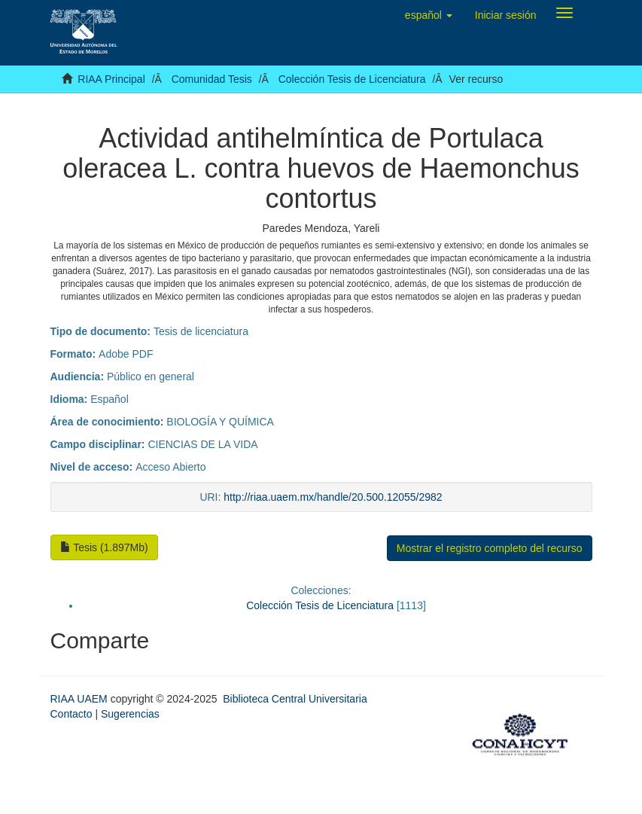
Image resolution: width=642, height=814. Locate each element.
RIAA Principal (111, 79)
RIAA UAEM (80, 699)
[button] (429, 15)
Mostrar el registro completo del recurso (490, 548)
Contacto (71, 714)
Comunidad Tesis (212, 79)
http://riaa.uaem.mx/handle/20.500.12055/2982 (333, 497)
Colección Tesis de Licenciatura (352, 79)
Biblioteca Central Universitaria (295, 699)
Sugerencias (130, 714)
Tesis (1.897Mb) (104, 547)
